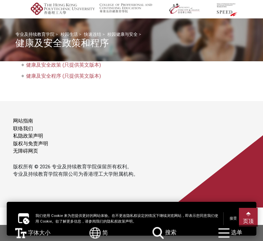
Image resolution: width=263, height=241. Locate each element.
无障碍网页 (25, 151)
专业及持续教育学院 (34, 34)
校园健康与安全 (122, 34)
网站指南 (23, 121)
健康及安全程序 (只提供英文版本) (63, 76)
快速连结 (92, 34)
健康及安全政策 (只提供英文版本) (63, 65)
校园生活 (69, 34)
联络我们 (23, 129)
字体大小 (32, 233)
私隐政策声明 (28, 136)
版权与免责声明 (30, 144)
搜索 (164, 233)
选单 (230, 233)
